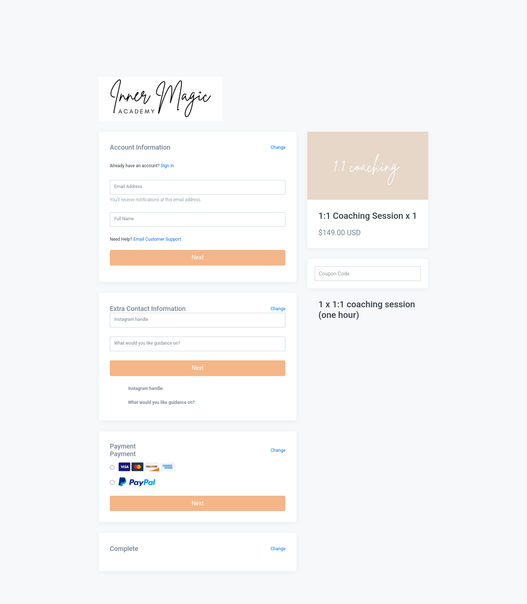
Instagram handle (131, 319)
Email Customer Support (157, 239)
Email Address (128, 186)
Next (197, 257)
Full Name (124, 218)
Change (277, 147)
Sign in (167, 165)
